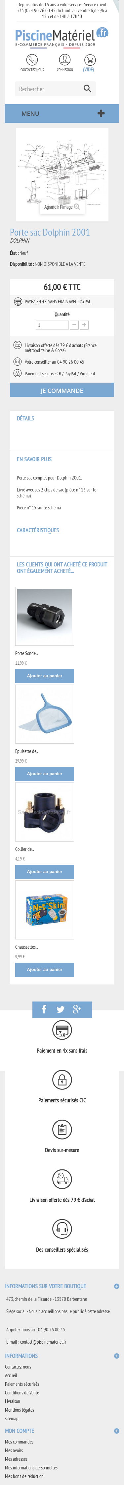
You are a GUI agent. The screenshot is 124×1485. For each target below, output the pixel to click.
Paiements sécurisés (22, 1384)
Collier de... (24, 849)
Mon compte (19, 1431)
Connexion (65, 69)
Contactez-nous (32, 69)
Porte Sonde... (26, 653)
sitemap (12, 1418)
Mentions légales (19, 1410)
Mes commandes (19, 1442)
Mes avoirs (14, 1450)
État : (14, 253)
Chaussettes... (26, 947)
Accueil (11, 1375)
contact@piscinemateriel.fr (43, 1342)
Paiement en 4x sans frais (62, 1050)
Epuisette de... (26, 751)
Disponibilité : (22, 264)
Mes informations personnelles (31, 1467)
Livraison (12, 1401)
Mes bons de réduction (24, 1476)
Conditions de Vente (22, 1392)
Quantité (62, 315)
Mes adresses (16, 1459)
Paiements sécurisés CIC (62, 1100)
